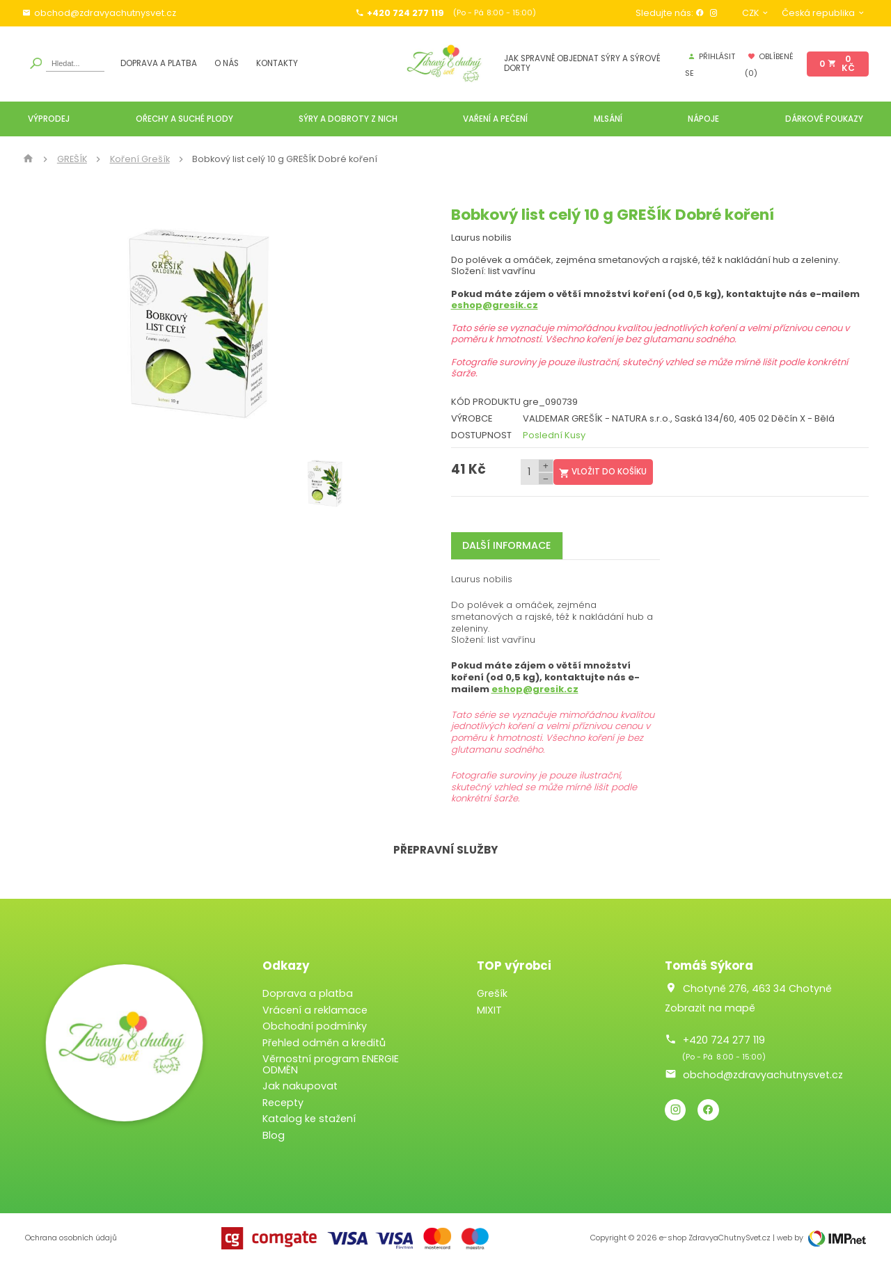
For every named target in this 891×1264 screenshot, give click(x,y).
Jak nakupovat (300, 1086)
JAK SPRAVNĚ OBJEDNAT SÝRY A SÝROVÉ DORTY (582, 63)
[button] (356, 322)
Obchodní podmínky (314, 1026)
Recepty (282, 1103)
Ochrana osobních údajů (71, 1238)
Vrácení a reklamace (315, 1010)
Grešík (492, 993)
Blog (273, 1135)
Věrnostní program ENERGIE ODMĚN (330, 1064)
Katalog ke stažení (309, 1119)
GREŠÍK (72, 159)
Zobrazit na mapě (710, 1008)
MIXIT (489, 1010)
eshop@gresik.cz (494, 305)
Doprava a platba (158, 63)
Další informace (506, 545)
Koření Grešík (140, 159)
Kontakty (277, 63)
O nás (226, 63)
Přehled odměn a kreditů (324, 1043)
